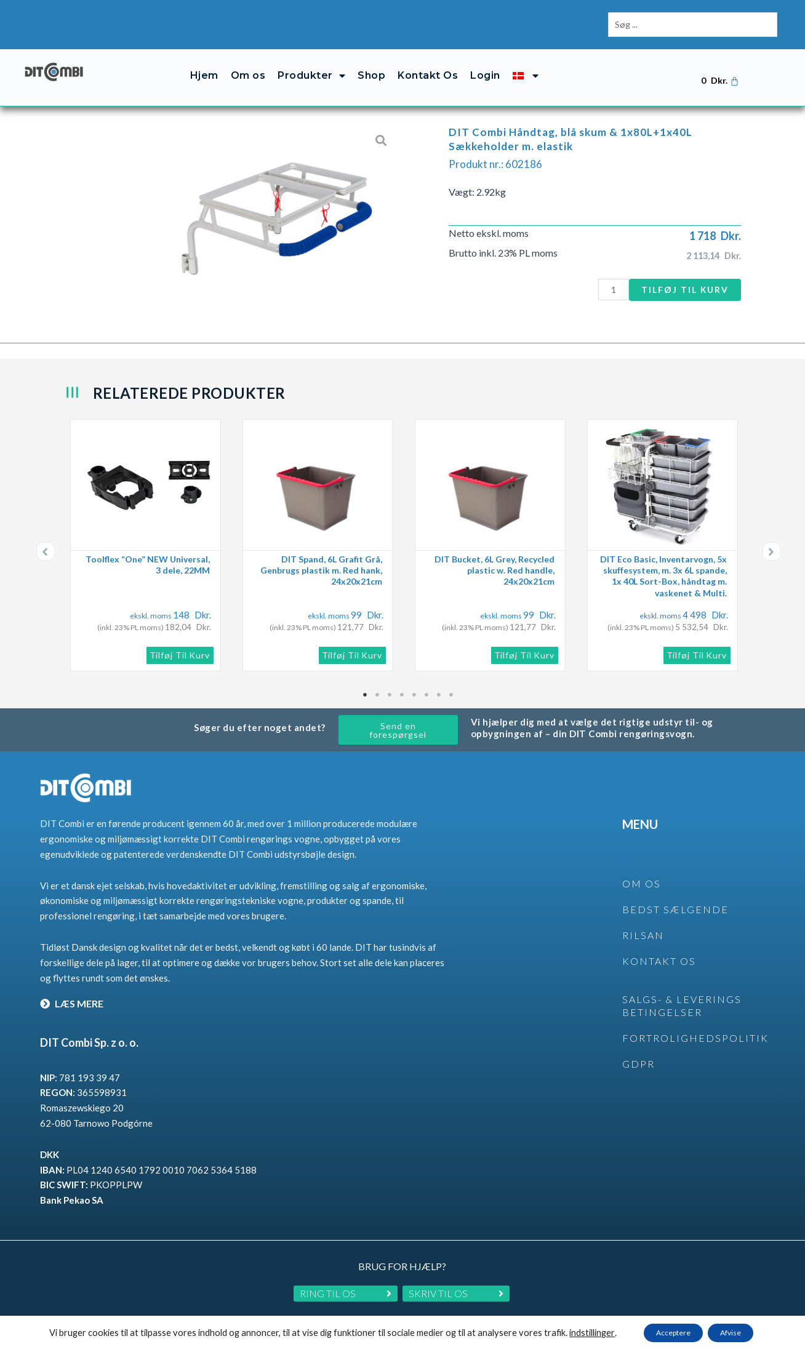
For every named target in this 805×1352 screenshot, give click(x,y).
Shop (371, 63)
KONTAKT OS (659, 948)
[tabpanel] (150, 533)
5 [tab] (415, 682)
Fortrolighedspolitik (695, 1025)
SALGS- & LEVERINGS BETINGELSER (682, 993)
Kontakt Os (428, 63)
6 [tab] (427, 682)
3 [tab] (390, 682)
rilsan (643, 923)
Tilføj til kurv (682, 276)
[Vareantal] (607, 277)
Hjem (204, 63)
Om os (248, 63)
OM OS (641, 871)
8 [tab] (452, 682)
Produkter (311, 63)
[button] (45, 539)
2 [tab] (378, 682)
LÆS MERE (71, 991)
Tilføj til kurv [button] (180, 643)
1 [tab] (365, 682)
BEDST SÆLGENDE (675, 897)
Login (485, 63)
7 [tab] (439, 682)
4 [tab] (402, 682)
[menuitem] (526, 63)
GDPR (638, 1051)
